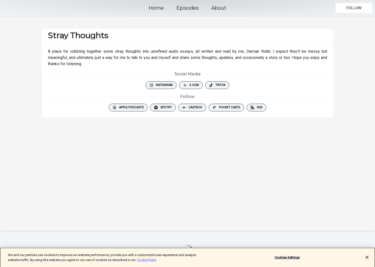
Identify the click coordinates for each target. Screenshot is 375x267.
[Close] (367, 259)
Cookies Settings (287, 260)
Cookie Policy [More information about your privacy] (146, 262)
